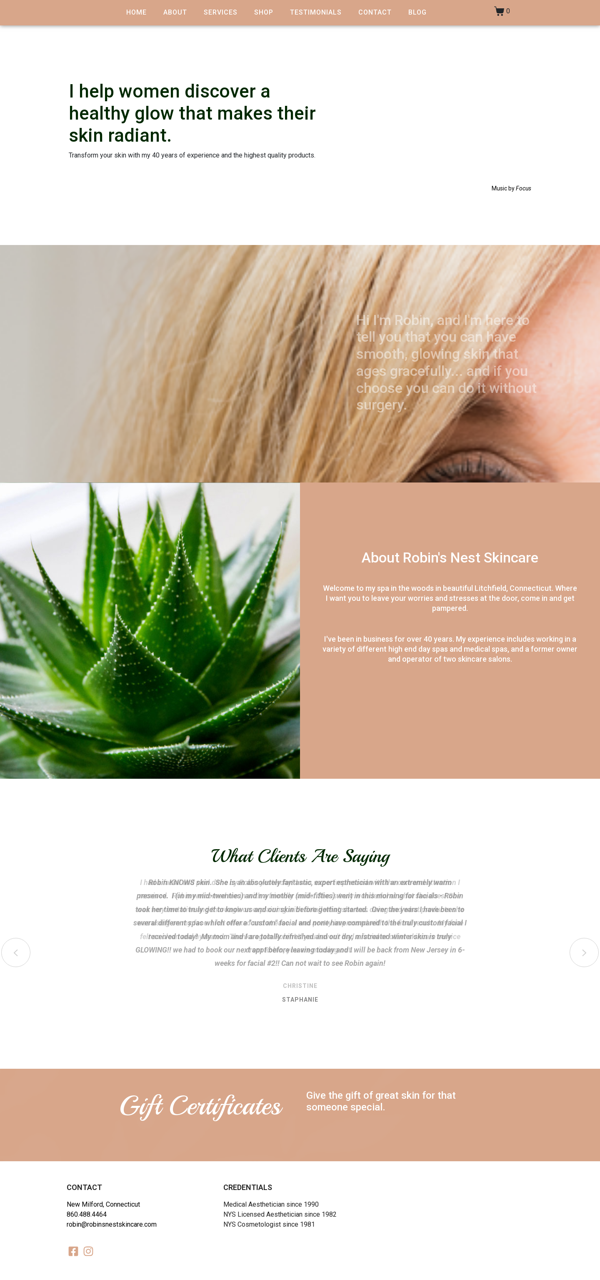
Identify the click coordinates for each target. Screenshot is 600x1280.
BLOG (417, 12)
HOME (136, 12)
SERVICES (221, 12)
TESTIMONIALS (316, 12)
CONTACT (375, 12)
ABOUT (175, 12)
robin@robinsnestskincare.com (112, 1224)
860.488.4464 (87, 1214)
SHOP (263, 12)
